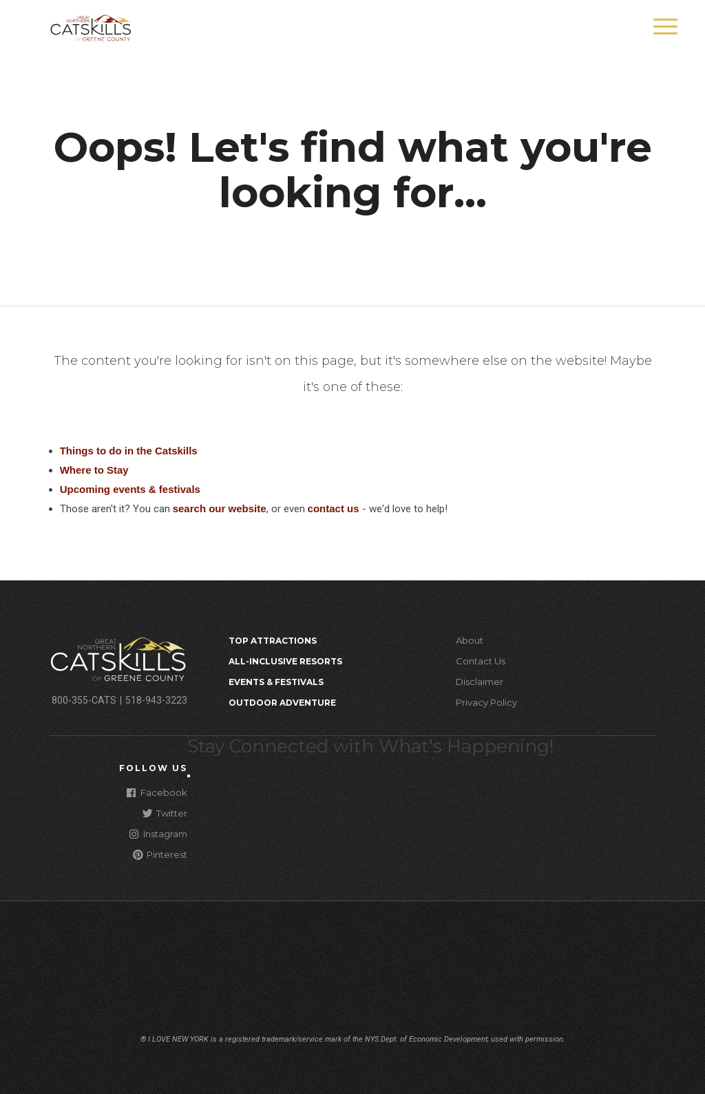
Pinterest (160, 854)
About (469, 640)
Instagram (158, 833)
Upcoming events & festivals (130, 489)
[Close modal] (188, 776)
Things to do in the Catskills (129, 450)
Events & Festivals (276, 682)
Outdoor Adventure (282, 702)
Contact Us (480, 660)
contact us (333, 508)
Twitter (165, 813)
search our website (219, 508)
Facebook (157, 792)
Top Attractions (273, 640)
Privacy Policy (486, 702)
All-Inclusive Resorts (285, 661)
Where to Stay (94, 470)
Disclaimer (479, 681)
